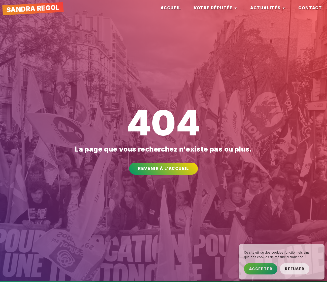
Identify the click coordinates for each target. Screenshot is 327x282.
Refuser (294, 269)
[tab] (171, 8)
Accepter (260, 269)
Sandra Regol (33, 8)
